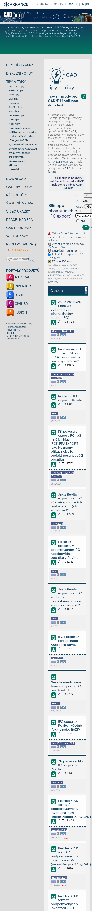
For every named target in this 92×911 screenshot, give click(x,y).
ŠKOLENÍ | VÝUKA (19, 203)
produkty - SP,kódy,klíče (21, 136)
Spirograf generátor (45, 33)
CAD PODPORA (71, 186)
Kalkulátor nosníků (21, 33)
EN (82, 4)
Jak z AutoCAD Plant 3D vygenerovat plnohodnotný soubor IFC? (66, 310)
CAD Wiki (53, 282)
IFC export (68, 254)
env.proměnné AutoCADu (23, 148)
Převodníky (18, 36)
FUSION (16, 312)
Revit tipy (14, 94)
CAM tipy (14, 119)
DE (88, 4)
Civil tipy (13, 98)
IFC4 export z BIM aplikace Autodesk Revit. (65, 641)
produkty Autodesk (19, 152)
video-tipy (14, 123)
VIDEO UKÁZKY (18, 211)
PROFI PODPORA (19, 244)
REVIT (15, 295)
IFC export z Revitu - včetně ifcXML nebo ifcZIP (66, 726)
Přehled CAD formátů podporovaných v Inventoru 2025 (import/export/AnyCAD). (71, 856)
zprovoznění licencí (19, 127)
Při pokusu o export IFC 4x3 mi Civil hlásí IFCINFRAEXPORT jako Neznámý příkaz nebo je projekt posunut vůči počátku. (67, 445)
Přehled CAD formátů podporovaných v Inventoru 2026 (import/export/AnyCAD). (71, 809)
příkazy (41, 36)
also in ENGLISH (18, 249)
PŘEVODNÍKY (16, 195)
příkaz (10, 332)
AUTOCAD (18, 277)
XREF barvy (13, 329)
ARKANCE (44, 4)
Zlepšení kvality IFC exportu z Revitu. (67, 765)
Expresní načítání (16, 326)
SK (76, 4)
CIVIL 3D (17, 304)
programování (16, 156)
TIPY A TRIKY (16, 82)
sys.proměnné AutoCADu (23, 144)
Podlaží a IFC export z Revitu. (70, 398)
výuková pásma (17, 161)
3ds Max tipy (15, 107)
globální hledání (64, 272)
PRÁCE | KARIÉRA (19, 220)
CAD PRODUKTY (19, 228)
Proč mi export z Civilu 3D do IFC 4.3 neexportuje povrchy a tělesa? (66, 355)
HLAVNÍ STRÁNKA (20, 65)
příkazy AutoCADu (19, 140)
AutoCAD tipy (16, 86)
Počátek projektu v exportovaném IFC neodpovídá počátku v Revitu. (65, 550)
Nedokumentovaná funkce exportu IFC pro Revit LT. (66, 686)
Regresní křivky (68, 33)
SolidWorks (13, 338)
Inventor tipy (16, 90)
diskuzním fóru (71, 268)
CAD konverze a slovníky (22, 131)
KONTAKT (59, 4)
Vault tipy (14, 111)
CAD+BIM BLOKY (19, 187)
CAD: (78, 195)
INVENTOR (18, 286)
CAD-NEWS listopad (18, 335)
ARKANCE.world (56, 275)
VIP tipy (13, 165)
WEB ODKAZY (17, 236)
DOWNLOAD (16, 179)
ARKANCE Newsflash (61, 161)
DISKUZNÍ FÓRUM (19, 73)
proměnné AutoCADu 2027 (64, 36)
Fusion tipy (14, 103)
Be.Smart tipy (16, 115)
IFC (79, 251)
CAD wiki (14, 169)
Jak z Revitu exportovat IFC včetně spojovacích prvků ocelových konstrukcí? (66, 502)
